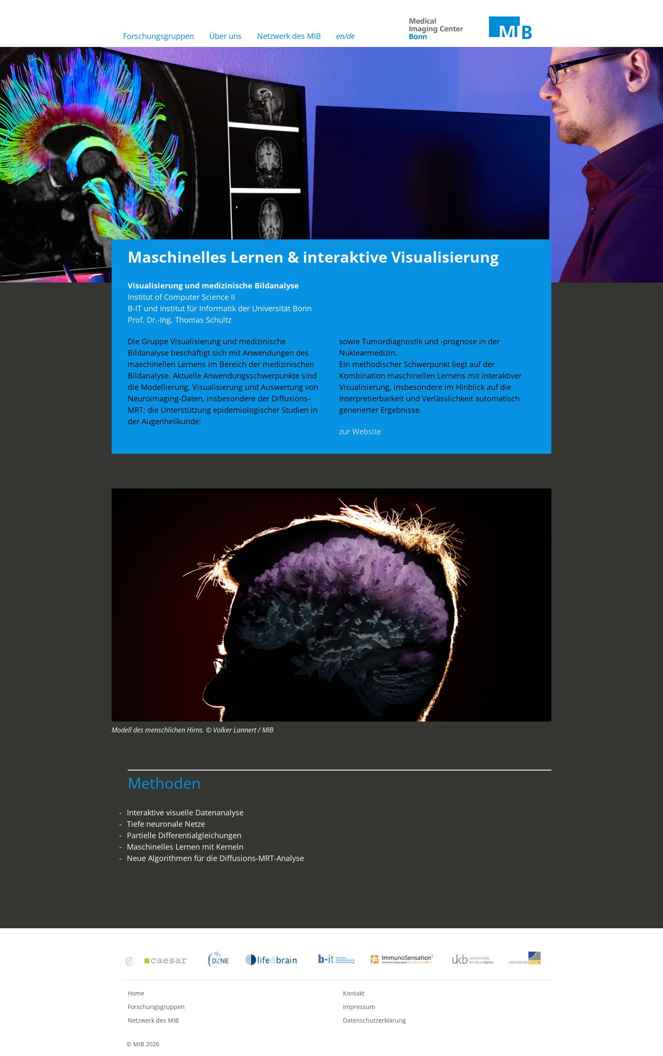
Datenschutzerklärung (374, 1020)
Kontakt (353, 993)
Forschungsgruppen (158, 36)
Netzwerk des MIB (289, 36)
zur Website (360, 431)
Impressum (359, 1007)
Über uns (225, 36)
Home (136, 993)
